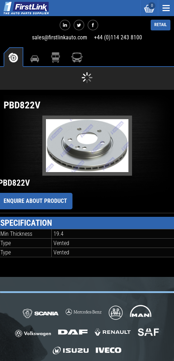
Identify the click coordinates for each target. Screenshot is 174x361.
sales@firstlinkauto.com (59, 37)
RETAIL (160, 24)
